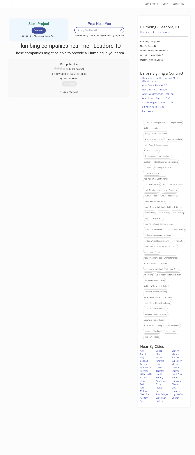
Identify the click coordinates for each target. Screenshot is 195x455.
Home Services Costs (48, 429)
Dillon (158, 384)
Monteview (145, 367)
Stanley (175, 357)
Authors (136, 436)
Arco (142, 350)
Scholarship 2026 (140, 429)
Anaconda (161, 380)
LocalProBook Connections (144, 439)
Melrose (144, 391)
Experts (85, 433)
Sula (142, 401)
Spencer (144, 370)
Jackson (159, 387)
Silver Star (145, 394)
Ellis (158, 354)
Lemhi (159, 374)
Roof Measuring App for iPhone (95, 439)
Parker (159, 367)
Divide (175, 384)
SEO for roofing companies (144, 443)
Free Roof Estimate (47, 439)
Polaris (159, 391)
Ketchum (160, 360)
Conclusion (147, 111)
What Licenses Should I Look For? (158, 93)
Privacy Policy (138, 433)
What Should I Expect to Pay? (156, 98)
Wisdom (144, 397)
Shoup (175, 377)
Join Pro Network (89, 429)
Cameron (176, 380)
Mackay (175, 354)
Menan (175, 364)
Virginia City (177, 394)
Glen (142, 387)
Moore (159, 357)
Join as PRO (178, 4)
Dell (142, 384)
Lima (174, 387)
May (142, 357)
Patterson (160, 401)
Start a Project (151, 4)
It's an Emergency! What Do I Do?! (158, 102)
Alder (142, 380)
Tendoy (159, 377)
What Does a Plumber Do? (154, 85)
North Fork (177, 374)
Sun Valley (177, 360)
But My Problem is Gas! (153, 106)
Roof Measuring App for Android (95, 443)
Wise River (161, 397)
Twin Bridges (162, 394)
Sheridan (176, 391)
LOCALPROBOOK (28, 3)
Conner (175, 397)
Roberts (175, 367)
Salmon (143, 377)
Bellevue (144, 360)
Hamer (159, 364)
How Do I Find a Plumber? (154, 89)
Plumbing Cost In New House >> (155, 32)
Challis (159, 350)
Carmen (175, 370)
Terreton (160, 370)
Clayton (175, 350)
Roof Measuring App (90, 436)
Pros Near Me (45, 433)
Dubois (143, 364)
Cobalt (143, 354)
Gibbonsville (146, 374)
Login (165, 4)
